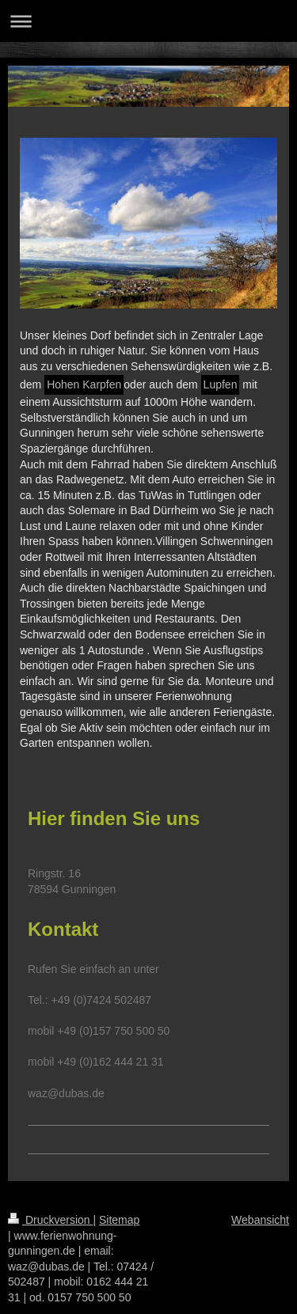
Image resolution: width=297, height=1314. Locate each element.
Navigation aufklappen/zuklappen (148, 21)
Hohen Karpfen (84, 384)
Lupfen (221, 384)
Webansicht (260, 1220)
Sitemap (119, 1220)
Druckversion (50, 1220)
